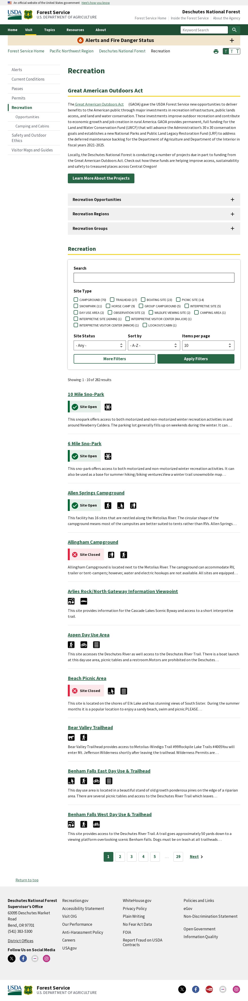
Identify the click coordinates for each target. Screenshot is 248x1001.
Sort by (135, 336)
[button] (216, 50)
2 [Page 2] (120, 856)
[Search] (234, 30)
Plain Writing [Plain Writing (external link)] (134, 916)
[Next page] (197, 857)
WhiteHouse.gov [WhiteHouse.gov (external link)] (137, 900)
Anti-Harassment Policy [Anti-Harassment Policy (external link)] (82, 932)
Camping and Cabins (32, 126)
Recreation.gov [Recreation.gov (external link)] (75, 900)
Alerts (17, 69)
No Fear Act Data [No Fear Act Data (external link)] (137, 924)
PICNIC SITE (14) (193, 300)
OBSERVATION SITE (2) (129, 312)
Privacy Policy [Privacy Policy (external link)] (135, 908)
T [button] (226, 51)
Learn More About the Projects (101, 178)
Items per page (196, 336)
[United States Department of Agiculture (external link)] (16, 15)
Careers (68, 940)
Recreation (22, 107)
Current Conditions (28, 79)
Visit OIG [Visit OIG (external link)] (69, 916)
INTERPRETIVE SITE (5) (205, 306)
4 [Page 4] (143, 856)
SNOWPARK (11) (90, 306)
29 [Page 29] (178, 856)
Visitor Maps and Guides (32, 150)
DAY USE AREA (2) (91, 312)
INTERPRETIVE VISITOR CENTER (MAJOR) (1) (161, 319)
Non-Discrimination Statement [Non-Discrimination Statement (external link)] (211, 916)
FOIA (127, 932)
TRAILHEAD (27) (126, 300)
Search (80, 268)
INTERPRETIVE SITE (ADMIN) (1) (100, 319)
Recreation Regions (91, 214)
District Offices (20, 940)
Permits (18, 98)
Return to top (27, 879)
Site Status (84, 336)
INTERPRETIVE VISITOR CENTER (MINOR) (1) (109, 325)
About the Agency (226, 18)
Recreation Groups (90, 228)
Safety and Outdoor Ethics (29, 138)
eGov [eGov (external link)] (188, 908)
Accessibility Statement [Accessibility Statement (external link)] (83, 908)
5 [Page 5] (155, 856)
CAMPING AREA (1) (213, 312)
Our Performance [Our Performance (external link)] (77, 924)
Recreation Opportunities (97, 199)
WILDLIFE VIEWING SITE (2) (172, 312)
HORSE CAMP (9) (123, 306)
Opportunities (27, 116)
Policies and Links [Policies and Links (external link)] (199, 900)
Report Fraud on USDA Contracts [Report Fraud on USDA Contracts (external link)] (142, 942)
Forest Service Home (150, 18)
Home (12, 29)
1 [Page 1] (108, 856)
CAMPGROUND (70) (92, 300)
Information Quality (201, 936)
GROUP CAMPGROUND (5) (163, 306)
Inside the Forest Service (190, 18)
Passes (17, 88)
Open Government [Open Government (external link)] (200, 929)
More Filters (114, 358)
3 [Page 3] (132, 856)
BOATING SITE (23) (159, 300)
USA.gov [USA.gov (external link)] (69, 948)
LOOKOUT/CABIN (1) (162, 325)
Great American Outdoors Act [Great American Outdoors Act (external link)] (99, 104)
